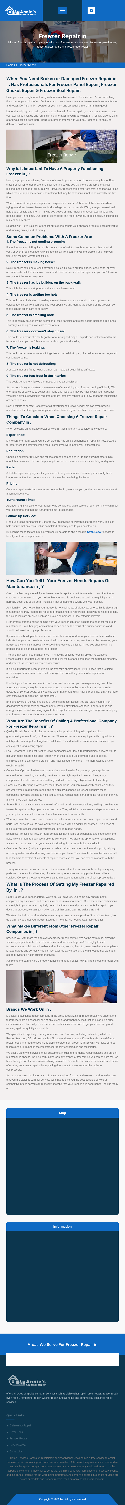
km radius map (62, 1165)
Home (9, 65)
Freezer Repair (27, 65)
